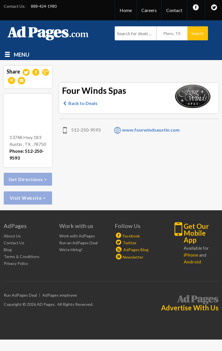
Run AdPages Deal (20, 295)
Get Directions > (28, 179)
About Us (12, 235)
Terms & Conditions (21, 256)
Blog (8, 249)
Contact (174, 10)
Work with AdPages (77, 235)
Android (192, 261)
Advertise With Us (190, 307)
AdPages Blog (132, 249)
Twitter (129, 242)
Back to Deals (83, 103)
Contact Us (14, 242)
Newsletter (133, 257)
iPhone (191, 254)
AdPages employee (59, 295)
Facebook (131, 235)
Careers (149, 10)
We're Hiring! (71, 249)
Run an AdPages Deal (78, 242)
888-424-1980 (44, 6)
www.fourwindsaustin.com (151, 129)
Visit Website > (28, 198)
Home (126, 10)
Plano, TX (172, 33)
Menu (21, 54)
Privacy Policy (16, 263)
